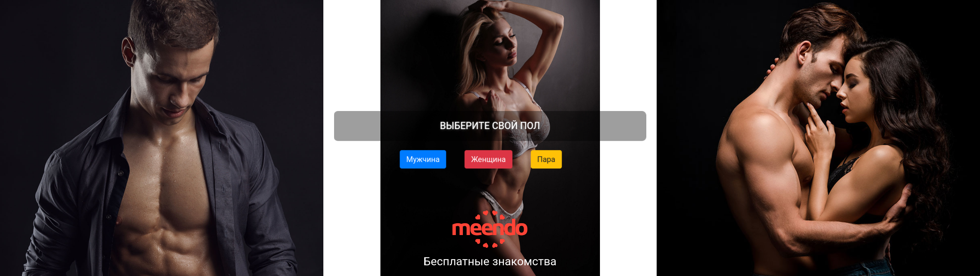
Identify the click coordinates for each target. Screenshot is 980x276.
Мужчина (423, 158)
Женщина (488, 158)
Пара (546, 158)
